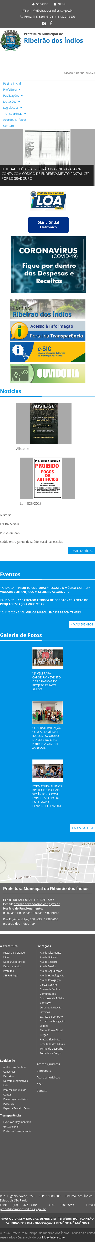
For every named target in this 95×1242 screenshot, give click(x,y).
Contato (8, 126)
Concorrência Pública (52, 998)
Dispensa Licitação (50, 1007)
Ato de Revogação (50, 980)
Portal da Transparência (17, 1131)
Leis (5, 1085)
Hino (6, 957)
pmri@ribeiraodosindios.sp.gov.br (50, 10)
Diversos (45, 1012)
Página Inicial (12, 83)
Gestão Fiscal (11, 1126)
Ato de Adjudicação (51, 971)
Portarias (8, 1103)
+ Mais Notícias (81, 551)
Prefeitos (8, 971)
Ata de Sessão (48, 966)
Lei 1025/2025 (9, 524)
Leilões (44, 1026)
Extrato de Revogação (52, 1021)
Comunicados (48, 994)
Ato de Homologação (52, 975)
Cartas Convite (48, 984)
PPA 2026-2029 (10, 533)
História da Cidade (14, 952)
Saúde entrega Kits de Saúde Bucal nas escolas (31, 542)
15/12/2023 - (45, 590)
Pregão (44, 1035)
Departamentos (12, 966)
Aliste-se (5, 515)
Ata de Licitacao (49, 957)
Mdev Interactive (53, 1237)
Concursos (44, 1071)
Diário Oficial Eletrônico (48, 224)
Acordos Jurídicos (15, 120)
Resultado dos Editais (52, 1044)
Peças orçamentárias (15, 1099)
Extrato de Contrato (51, 1016)
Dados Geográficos (14, 962)
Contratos (45, 1003)
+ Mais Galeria (82, 828)
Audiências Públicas (14, 1067)
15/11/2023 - (40, 612)
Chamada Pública (50, 989)
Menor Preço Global (51, 1030)
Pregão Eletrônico (50, 1039)
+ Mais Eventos (81, 624)
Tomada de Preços (50, 1053)
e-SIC (40, 1084)
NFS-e (59, 4)
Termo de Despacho (51, 1048)
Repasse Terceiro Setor (16, 1108)
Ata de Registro (49, 962)
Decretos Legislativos (15, 1081)
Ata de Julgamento (50, 952)
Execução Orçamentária (17, 1122)
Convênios (9, 1071)
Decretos (8, 1076)
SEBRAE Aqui (10, 975)
